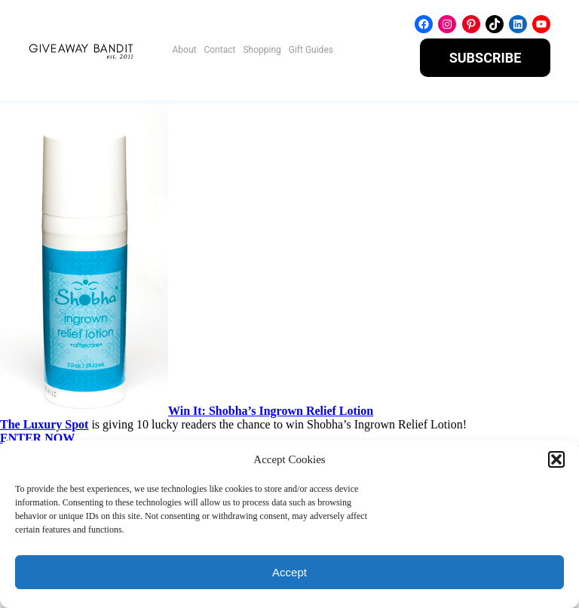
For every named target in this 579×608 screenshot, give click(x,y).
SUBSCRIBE (485, 58)
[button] (556, 459)
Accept (289, 572)
